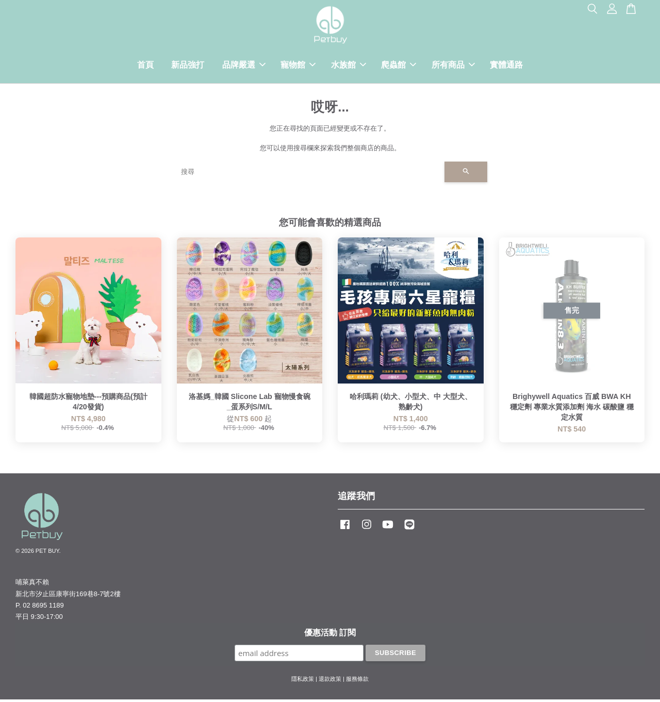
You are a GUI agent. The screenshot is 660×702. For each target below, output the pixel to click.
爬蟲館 (398, 66)
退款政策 (330, 682)
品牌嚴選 (244, 66)
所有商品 (453, 66)
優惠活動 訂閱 (330, 635)
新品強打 (187, 66)
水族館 (348, 66)
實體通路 (506, 66)
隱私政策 (302, 682)
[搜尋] (308, 175)
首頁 (145, 66)
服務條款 (357, 682)
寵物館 (298, 66)
